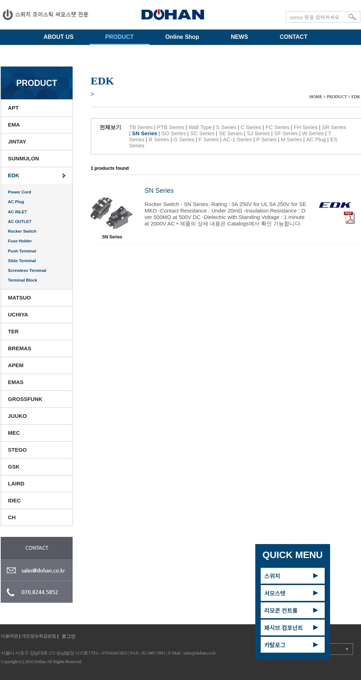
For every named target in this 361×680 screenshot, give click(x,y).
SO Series (173, 133)
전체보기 (110, 127)
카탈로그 (274, 644)
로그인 (68, 636)
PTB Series (170, 127)
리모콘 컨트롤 (281, 610)
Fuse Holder (20, 241)
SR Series (334, 127)
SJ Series (258, 133)
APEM (15, 365)
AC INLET (17, 212)
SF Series (286, 133)
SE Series (231, 133)
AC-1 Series (237, 139)
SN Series (144, 133)
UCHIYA (18, 314)
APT (13, 108)
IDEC (14, 500)
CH (12, 517)
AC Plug (16, 202)
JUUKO (17, 416)
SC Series (202, 133)
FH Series (306, 127)
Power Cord (19, 192)
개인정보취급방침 (39, 636)
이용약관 (9, 636)
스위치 (272, 575)
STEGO (17, 450)
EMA (14, 125)
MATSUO (19, 298)
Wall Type (200, 127)
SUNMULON (23, 158)
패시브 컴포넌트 (283, 627)
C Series (251, 127)
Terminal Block (22, 280)
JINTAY (17, 141)
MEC (14, 433)
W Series (313, 133)
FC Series (278, 127)
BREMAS (19, 348)
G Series (183, 139)
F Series (209, 139)
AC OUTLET (20, 221)
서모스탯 (274, 593)
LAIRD (16, 483)
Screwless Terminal (27, 270)
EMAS (15, 382)
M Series (291, 139)
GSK (14, 467)
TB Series (141, 127)
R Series (158, 139)
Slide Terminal (22, 261)
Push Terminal (22, 251)
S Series (226, 127)
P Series (266, 139)
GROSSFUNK (25, 399)
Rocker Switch (22, 231)
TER (13, 331)
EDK (13, 175)
